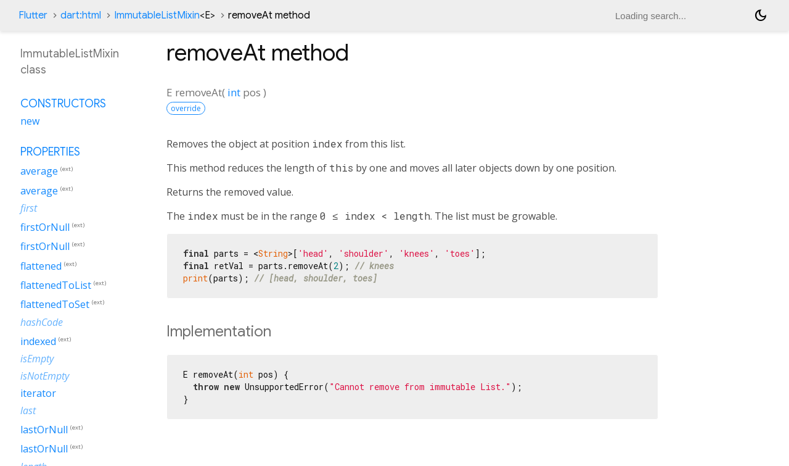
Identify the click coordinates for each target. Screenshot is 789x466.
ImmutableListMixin (164, 15)
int (233, 92)
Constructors (63, 103)
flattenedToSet (54, 305)
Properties (50, 152)
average (39, 171)
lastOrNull (44, 429)
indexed (38, 341)
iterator (38, 393)
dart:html (80, 15)
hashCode (41, 322)
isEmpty (37, 358)
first (28, 208)
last (28, 410)
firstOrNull (45, 227)
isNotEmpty (44, 376)
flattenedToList (55, 285)
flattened (41, 266)
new (29, 121)
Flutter (32, 15)
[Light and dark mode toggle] (761, 15)
